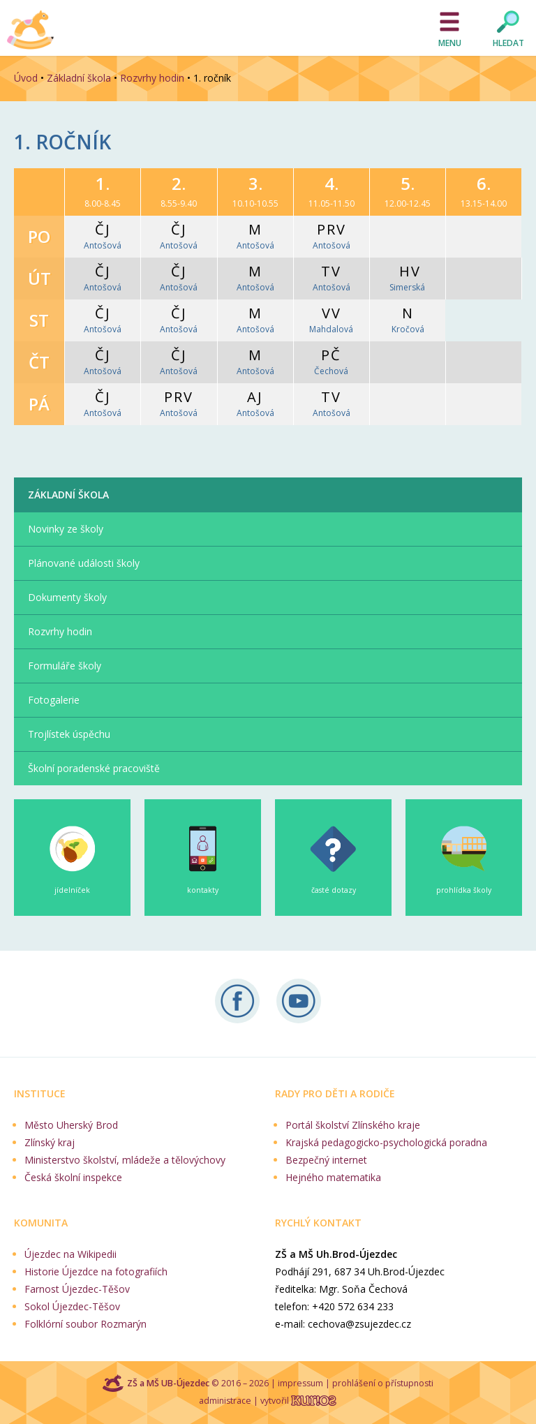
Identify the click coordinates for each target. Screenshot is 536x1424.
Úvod (26, 77)
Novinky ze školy (65, 528)
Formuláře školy (64, 665)
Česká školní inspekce (73, 1177)
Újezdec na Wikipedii (70, 1254)
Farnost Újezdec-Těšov (77, 1289)
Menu (449, 43)
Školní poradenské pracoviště (94, 768)
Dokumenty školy (67, 597)
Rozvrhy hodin (152, 77)
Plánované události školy (84, 563)
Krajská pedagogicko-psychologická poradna (386, 1142)
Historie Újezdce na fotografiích (96, 1271)
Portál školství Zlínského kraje (352, 1125)
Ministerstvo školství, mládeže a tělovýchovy (124, 1159)
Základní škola (79, 77)
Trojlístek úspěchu (69, 734)
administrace (225, 1401)
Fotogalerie (54, 699)
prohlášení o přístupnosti (382, 1383)
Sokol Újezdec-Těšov (72, 1306)
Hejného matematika (333, 1177)
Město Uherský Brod (71, 1125)
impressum (300, 1383)
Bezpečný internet (326, 1159)
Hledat (508, 43)
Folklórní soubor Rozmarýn (85, 1323)
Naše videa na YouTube (298, 1001)
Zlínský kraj (49, 1142)
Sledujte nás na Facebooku (237, 1001)
